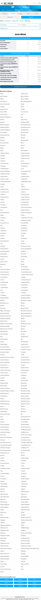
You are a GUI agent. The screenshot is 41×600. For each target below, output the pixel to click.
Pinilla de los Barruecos (5, 370)
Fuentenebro (3, 233)
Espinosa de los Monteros (26, 212)
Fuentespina (23, 233)
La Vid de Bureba (4, 287)
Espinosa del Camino (4, 212)
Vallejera (2, 509)
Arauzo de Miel (3, 111)
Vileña (1, 514)
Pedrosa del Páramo (4, 359)
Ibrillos (22, 261)
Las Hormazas (3, 285)
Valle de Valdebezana (4, 504)
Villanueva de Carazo (4, 543)
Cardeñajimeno (24, 166)
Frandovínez (3, 217)
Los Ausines (23, 292)
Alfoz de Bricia (3, 101)
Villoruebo (23, 561)
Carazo (22, 160)
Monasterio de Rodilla (5, 326)
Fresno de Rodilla (24, 223)
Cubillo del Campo (25, 204)
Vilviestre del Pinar (25, 564)
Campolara (2, 158)
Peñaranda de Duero (25, 362)
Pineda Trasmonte (25, 367)
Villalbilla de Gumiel (4, 530)
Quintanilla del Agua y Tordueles (7, 390)
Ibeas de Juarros (4, 261)
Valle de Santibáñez (25, 499)
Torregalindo (23, 473)
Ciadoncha (23, 192)
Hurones (23, 259)
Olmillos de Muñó (4, 339)
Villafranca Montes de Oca (26, 520)
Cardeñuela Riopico (4, 168)
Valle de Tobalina (24, 502)
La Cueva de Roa (4, 277)
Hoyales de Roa (3, 254)
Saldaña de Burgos (25, 424)
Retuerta (23, 406)
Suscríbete (34, 3)
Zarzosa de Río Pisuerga (5, 569)
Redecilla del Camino (25, 401)
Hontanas (23, 243)
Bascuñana (23, 135)
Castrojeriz (2, 184)
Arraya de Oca (24, 119)
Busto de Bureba (24, 150)
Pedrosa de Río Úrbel (4, 362)
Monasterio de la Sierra (26, 323)
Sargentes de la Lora (4, 452)
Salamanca (20, 582)
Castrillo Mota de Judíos (26, 181)
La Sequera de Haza (25, 282)
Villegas (2, 561)
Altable (22, 104)
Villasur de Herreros (4, 553)
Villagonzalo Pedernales (5, 525)
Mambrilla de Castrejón (26, 300)
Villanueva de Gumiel (25, 543)
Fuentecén (2, 228)
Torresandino (3, 478)
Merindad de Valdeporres (26, 316)
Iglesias (22, 264)
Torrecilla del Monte (4, 473)
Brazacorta (2, 145)
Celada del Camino (4, 189)
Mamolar (23, 303)
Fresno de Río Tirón (4, 223)
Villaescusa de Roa (4, 517)
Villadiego (23, 514)
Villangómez (3, 540)
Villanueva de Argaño (25, 540)
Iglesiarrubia (3, 264)
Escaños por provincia (33, 10)
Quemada (2, 380)
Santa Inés (2, 440)
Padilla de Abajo (3, 344)
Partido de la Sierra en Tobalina (7, 357)
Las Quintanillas (24, 285)
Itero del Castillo (24, 266)
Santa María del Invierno (5, 442)
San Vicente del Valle (25, 450)
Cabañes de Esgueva (4, 153)
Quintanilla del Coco (4, 393)
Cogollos (2, 199)
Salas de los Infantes (4, 424)
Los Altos (2, 292)
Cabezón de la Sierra (25, 153)
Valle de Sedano (3, 502)
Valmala (22, 512)
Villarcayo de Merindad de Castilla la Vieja (30, 548)
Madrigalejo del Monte (25, 297)
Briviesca (23, 145)
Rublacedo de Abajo (25, 419)
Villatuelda (23, 553)
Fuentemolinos (24, 230)
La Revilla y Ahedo (4, 282)
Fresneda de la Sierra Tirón (27, 217)
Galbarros (2, 235)
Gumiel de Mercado (4, 241)
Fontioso (22, 215)
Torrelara (2, 476)
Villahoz (22, 525)
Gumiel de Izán (24, 238)
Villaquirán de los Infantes (5, 548)
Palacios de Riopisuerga (5, 349)
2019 (4, 13)
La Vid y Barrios (24, 287)
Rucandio (2, 421)
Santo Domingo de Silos (5, 450)
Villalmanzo (2, 533)
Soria (6, 586)
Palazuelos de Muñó (4, 352)
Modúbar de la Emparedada (6, 323)
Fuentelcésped (24, 228)
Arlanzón (2, 119)
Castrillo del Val (24, 179)
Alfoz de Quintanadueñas (26, 101)
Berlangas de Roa (24, 140)
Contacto (3, 598)
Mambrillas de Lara (4, 303)
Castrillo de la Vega (4, 179)
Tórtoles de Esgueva (25, 478)
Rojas (1, 416)
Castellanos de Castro (5, 173)
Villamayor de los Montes (26, 533)
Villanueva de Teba (4, 545)
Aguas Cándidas (3, 96)
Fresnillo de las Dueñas (26, 220)
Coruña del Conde (25, 202)
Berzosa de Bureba (4, 142)
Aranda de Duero (4, 109)
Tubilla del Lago (24, 483)
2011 (36, 13)
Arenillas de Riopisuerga (5, 117)
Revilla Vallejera (3, 411)
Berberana (2, 140)
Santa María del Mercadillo (26, 442)
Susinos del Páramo (4, 463)
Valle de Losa (24, 494)
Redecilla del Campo (4, 403)
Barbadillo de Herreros (26, 127)
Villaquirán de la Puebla (26, 545)
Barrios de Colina (24, 132)
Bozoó (22, 142)
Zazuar (22, 569)
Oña (22, 339)
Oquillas (2, 341)
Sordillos (2, 458)
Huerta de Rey (24, 256)
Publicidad (16, 598)
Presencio (2, 378)
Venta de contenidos (9, 598)
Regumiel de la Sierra (25, 403)
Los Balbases (3, 295)
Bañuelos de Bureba (4, 127)
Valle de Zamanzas (25, 507)
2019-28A (12, 13)
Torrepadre (23, 476)
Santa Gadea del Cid (25, 437)
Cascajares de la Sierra (26, 171)
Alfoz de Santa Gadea (5, 104)
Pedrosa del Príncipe (25, 359)
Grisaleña (2, 238)
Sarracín (23, 452)
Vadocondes (23, 486)
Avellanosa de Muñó (25, 122)
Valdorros (2, 491)
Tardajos (2, 465)
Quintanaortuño (3, 385)
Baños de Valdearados (25, 124)
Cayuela (2, 186)
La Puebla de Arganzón (26, 279)
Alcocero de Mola (24, 98)
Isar (1, 266)
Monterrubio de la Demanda (6, 328)
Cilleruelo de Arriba (4, 197)
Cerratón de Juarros (4, 192)
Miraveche (23, 321)
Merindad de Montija (4, 313)
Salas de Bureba (24, 421)
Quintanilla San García (25, 393)
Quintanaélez (24, 383)
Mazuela (22, 305)
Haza (1, 243)
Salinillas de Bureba (4, 427)
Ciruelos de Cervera (25, 197)
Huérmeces (23, 254)
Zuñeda (2, 571)
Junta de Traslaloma (4, 272)
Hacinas (22, 241)
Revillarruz (23, 409)
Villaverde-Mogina (25, 556)
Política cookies (35, 598)
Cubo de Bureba (3, 207)
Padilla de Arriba (24, 344)
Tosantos (2, 481)
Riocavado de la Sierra (5, 414)
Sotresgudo (23, 460)
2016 (20, 13)
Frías (1, 225)
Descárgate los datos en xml (20, 86)
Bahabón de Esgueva (4, 124)
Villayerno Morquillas (4, 558)
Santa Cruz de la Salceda (26, 434)
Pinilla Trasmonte (4, 372)
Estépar (2, 215)
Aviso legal (21, 598)
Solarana (23, 455)
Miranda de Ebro (3, 321)
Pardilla (22, 354)
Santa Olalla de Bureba (26, 445)
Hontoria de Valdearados (26, 248)
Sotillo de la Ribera (25, 458)
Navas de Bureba (4, 334)
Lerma (1, 290)
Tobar (1, 471)
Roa (22, 414)
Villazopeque (23, 558)
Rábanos (2, 398)
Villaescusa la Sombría (26, 517)
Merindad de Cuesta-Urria (26, 310)
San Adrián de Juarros (26, 427)
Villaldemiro (23, 530)
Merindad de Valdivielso (5, 318)
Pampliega (23, 352)
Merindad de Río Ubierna (26, 313)
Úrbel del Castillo (4, 486)
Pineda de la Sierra (4, 367)
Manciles (2, 305)
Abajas (1, 93)
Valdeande (2, 489)
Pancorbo (2, 354)
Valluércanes (3, 512)
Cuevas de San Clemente (26, 207)
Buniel (22, 148)
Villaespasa (2, 520)
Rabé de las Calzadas (25, 398)
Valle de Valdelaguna (25, 504)
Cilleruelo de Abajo (25, 194)
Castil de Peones (3, 176)
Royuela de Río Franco (25, 416)
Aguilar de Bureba (25, 96)
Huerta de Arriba (4, 256)
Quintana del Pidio (4, 383)
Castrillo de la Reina (25, 176)
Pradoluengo (23, 375)
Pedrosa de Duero (25, 357)
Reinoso (2, 406)
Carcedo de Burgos (25, 163)
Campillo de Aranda (25, 155)
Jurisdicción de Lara (4, 274)
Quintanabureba (24, 380)
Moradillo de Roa (4, 331)
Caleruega (2, 155)
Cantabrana (2, 160)
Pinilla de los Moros (25, 370)
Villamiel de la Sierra (25, 538)
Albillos (1, 98)
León (34, 579)
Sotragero (2, 460)
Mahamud (2, 300)
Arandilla (23, 109)
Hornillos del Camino (4, 251)
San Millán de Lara (25, 432)
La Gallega (23, 277)
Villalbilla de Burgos (25, 527)
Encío (1, 210)
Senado (31, 17)
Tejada (22, 465)
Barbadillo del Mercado (5, 129)
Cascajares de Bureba (5, 171)
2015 (28, 13)
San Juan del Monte (4, 429)
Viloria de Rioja (3, 564)
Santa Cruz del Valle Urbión (6, 437)
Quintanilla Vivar (3, 396)
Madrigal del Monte (4, 297)
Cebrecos (23, 186)
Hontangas (2, 246)
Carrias (22, 168)
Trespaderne (23, 481)
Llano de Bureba (24, 290)
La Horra (2, 279)
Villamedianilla (3, 538)
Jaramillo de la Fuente (5, 269)
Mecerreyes (2, 308)
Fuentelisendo (3, 230)
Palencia (7, 582)
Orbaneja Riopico (24, 341)
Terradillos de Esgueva (5, 468)
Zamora (34, 586)
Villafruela (2, 522)
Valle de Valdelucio (4, 507)
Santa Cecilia (3, 434)
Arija (22, 117)
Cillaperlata (2, 194)
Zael (22, 566)
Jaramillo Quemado (25, 269)
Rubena (2, 419)
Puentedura (23, 378)
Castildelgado (24, 173)
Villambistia (23, 535)
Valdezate (23, 489)
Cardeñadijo (3, 166)
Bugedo (2, 148)
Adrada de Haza (24, 93)
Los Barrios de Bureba (25, 295)
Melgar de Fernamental (5, 310)
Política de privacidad (28, 598)
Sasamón (2, 455)
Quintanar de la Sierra (5, 388)
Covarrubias (3, 204)
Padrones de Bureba (4, 347)
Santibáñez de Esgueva (5, 447)
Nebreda (23, 334)
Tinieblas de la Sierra (25, 468)
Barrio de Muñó (3, 132)
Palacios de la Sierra (25, 347)
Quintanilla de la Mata (25, 390)
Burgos (1, 150)
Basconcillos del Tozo (5, 135)
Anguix (22, 106)
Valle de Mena (24, 496)
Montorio (23, 328)
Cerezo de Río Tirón (25, 189)
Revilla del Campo (4, 409)
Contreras (2, 202)
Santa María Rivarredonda (6, 445)
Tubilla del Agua (3, 483)
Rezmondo (23, 411)
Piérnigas (23, 365)
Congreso (10, 17)
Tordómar (23, 471)
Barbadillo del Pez (25, 129)
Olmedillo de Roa (24, 336)
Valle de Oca (3, 499)
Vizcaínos (2, 566)
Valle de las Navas (4, 494)
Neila (1, 336)
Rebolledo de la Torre (5, 401)
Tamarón (23, 463)
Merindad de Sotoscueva (5, 316)
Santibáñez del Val (25, 447)
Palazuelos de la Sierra (26, 349)
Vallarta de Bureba (25, 491)
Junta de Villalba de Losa (26, 272)
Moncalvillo (23, 326)
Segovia (34, 582)
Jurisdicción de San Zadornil (27, 274)
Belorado (23, 137)
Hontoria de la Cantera (26, 246)
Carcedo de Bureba (4, 163)
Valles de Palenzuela (25, 509)
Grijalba (22, 235)
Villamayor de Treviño (5, 535)
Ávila (6, 579)
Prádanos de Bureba (4, 375)
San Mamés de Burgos (26, 429)
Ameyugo (2, 106)
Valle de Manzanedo (4, 496)
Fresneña (2, 220)
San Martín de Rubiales (5, 432)
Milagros (23, 318)
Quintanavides (24, 388)
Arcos (22, 114)
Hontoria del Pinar (4, 248)
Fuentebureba (24, 225)
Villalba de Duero (4, 527)
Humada (2, 259)
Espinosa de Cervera (25, 210)
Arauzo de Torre (3, 114)
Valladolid (20, 586)
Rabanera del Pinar (25, 396)
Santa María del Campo (26, 440)
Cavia (22, 184)
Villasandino (23, 551)
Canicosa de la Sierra (25, 158)
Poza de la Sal (24, 372)
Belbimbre (2, 137)
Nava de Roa (23, 331)
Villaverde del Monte (4, 556)
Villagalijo (23, 522)
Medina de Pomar (24, 308)
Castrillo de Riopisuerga (5, 181)
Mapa (25, 10)
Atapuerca (2, 122)
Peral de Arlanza (3, 365)
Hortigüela (23, 251)
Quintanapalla (24, 385)
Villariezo (2, 551)
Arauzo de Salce (24, 111)
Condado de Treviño (25, 199)
